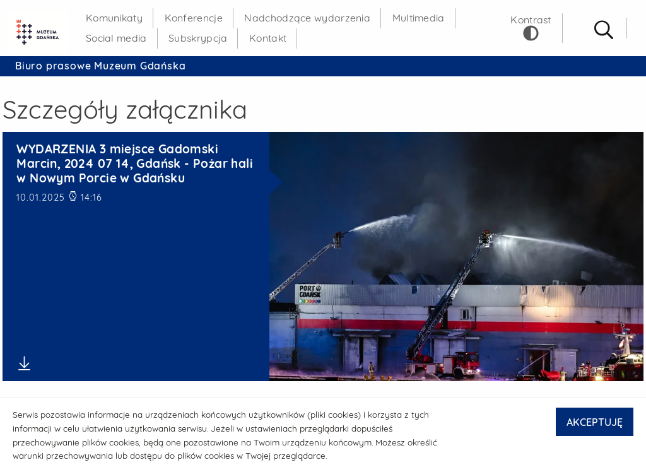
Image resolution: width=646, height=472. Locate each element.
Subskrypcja (197, 38)
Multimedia (418, 17)
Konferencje (194, 17)
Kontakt (267, 38)
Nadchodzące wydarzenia (307, 17)
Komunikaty (114, 17)
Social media (116, 38)
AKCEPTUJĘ (595, 422)
